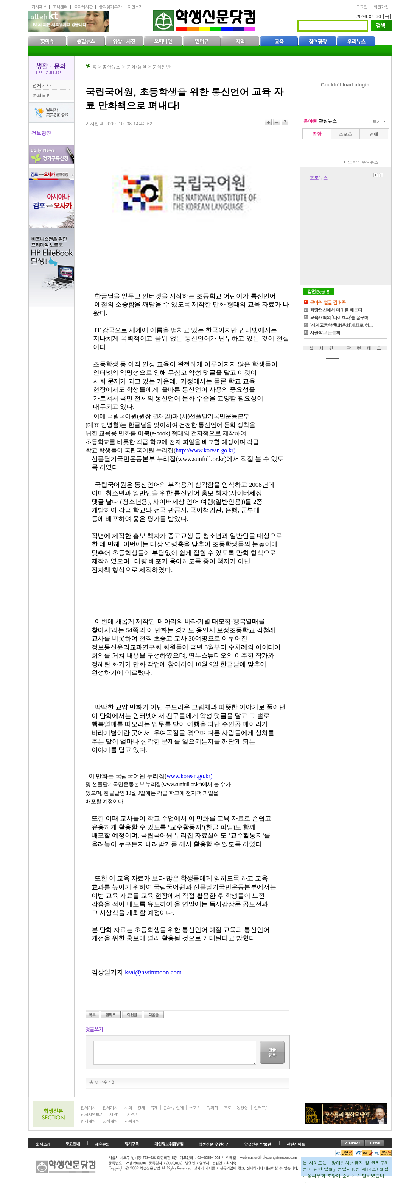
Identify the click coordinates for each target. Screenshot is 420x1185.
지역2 (131, 1114)
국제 (154, 1107)
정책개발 (110, 1121)
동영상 (242, 1107)
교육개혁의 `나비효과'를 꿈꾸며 (339, 317)
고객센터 (60, 6)
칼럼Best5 (318, 291)
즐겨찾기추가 (110, 6)
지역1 (114, 1114)
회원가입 (381, 6)
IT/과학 (212, 1107)
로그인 (361, 6)
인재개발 (88, 1121)
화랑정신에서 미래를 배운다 (336, 309)
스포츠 (194, 1107)
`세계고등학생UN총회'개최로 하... (341, 325)
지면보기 (135, 6)
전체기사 (42, 85)
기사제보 (39, 6)
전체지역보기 (92, 1114)
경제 (141, 1107)
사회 (128, 1107)
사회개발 (132, 1121)
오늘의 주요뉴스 (363, 162)
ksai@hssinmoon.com (153, 972)
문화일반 (42, 95)
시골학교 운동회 (325, 332)
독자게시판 (83, 6)
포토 (227, 1107)
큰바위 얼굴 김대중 (327, 302)
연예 (180, 1107)
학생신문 (205, 18)
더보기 (375, 121)
